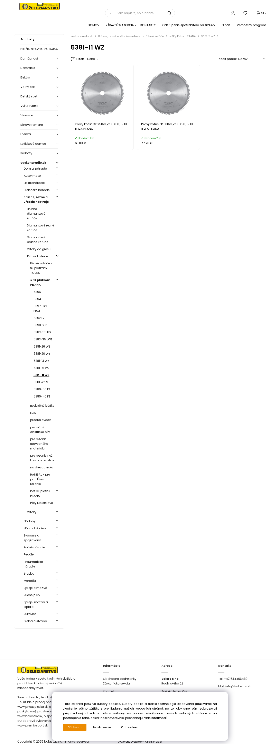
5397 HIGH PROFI (41, 308)
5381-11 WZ (41, 375)
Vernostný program (251, 25)
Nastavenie (102, 727)
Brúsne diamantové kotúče (36, 213)
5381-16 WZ (41, 368)
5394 (37, 299)
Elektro (25, 77)
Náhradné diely (35, 528)
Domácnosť (29, 58)
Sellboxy (26, 153)
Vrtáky (31, 512)
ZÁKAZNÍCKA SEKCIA (120, 25)
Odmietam (129, 727)
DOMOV (93, 25)
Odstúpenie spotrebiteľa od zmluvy (188, 25)
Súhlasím (75, 727)
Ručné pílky (32, 595)
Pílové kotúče (37, 256)
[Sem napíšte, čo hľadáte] (144, 13)
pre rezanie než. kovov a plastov (42, 458)
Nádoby (30, 521)
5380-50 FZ (42, 389)
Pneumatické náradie (33, 564)
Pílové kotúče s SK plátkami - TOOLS (41, 268)
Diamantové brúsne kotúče (37, 239)
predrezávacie (41, 420)
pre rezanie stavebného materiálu (39, 443)
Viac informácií (155, 718)
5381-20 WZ (42, 354)
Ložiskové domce (33, 144)
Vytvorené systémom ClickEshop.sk (140, 741)
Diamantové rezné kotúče (40, 227)
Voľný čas (27, 87)
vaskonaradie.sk (33, 163)
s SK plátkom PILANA (40, 282)
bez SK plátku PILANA (40, 493)
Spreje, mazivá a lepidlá (36, 604)
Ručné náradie (34, 547)
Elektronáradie (34, 183)
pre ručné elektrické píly (40, 429)
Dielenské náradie (37, 190)
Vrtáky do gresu (38, 249)
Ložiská (25, 134)
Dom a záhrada (35, 169)
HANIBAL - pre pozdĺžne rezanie (40, 479)
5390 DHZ (40, 325)
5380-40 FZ (42, 396)
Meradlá (30, 581)
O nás (226, 25)
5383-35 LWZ (43, 339)
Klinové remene (31, 125)
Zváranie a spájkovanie (32, 537)
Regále (29, 554)
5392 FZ (39, 318)
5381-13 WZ (41, 361)
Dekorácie (27, 68)
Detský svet (28, 96)
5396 (37, 292)
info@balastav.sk (238, 686)
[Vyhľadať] (109, 13)
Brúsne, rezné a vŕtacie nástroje (36, 199)
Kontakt (108, 691)
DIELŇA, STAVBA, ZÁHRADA (38, 49)
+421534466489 (236, 679)
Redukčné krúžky (42, 406)
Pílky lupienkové (41, 503)
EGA (33, 413)
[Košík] (261, 13)
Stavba (29, 574)
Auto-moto (32, 176)
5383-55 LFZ (43, 332)
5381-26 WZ (42, 346)
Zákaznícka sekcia (116, 683)
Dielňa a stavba (35, 621)
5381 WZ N (41, 382)
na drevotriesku (41, 467)
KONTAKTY (148, 25)
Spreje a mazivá (35, 588)
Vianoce (26, 115)
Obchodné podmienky (119, 679)
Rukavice (30, 614)
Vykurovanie (29, 106)
